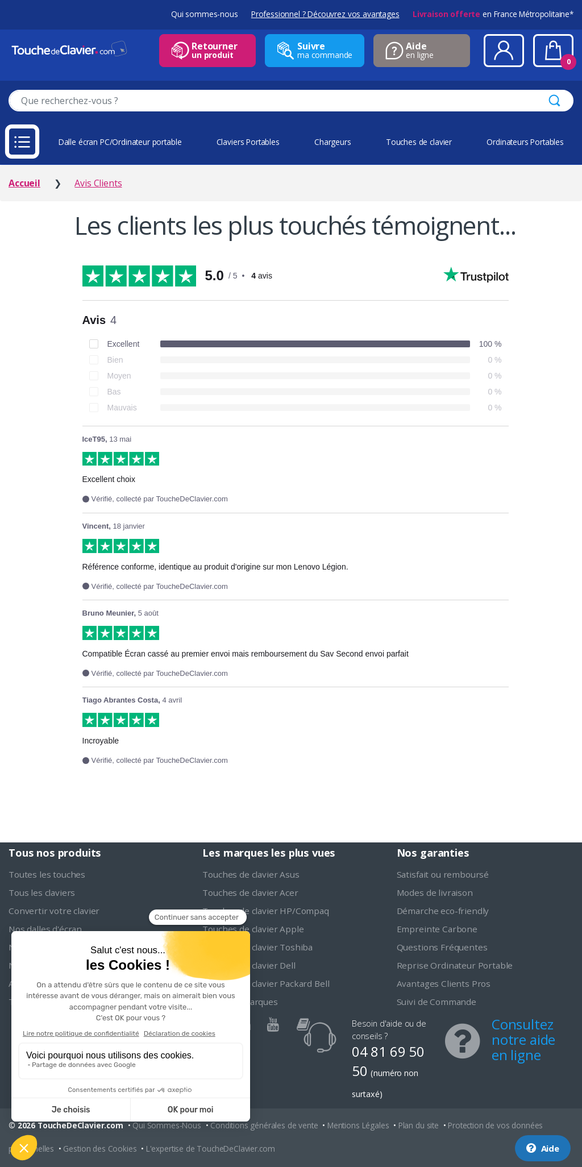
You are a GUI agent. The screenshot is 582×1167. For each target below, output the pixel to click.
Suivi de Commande (436, 1001)
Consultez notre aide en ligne (523, 1039)
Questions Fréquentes (442, 947)
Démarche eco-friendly (443, 910)
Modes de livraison (435, 892)
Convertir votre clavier (54, 910)
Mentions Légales (358, 1125)
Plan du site (418, 1125)
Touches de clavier (419, 141)
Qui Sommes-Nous (166, 1125)
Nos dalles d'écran (45, 929)
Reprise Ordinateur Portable (455, 965)
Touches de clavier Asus (250, 874)
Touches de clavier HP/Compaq (265, 910)
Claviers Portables (248, 141)
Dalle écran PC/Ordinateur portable (120, 141)
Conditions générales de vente (264, 1125)
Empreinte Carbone (437, 929)
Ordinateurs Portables (525, 141)
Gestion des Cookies (99, 1148)
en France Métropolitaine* (493, 14)
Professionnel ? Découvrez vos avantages (325, 14)
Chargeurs (332, 141)
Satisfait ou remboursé (443, 874)
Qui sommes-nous (204, 14)
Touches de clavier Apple (253, 929)
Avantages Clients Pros (443, 983)
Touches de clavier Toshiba (257, 947)
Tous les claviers (42, 892)
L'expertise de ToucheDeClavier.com (210, 1148)
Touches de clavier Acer (250, 892)
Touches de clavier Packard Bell (265, 983)
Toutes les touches (47, 874)
